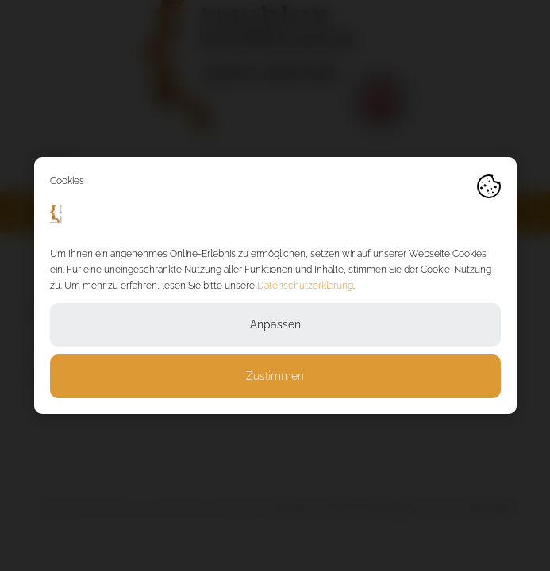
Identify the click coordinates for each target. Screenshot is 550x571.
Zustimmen (275, 376)
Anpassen (275, 324)
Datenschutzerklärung (305, 285)
